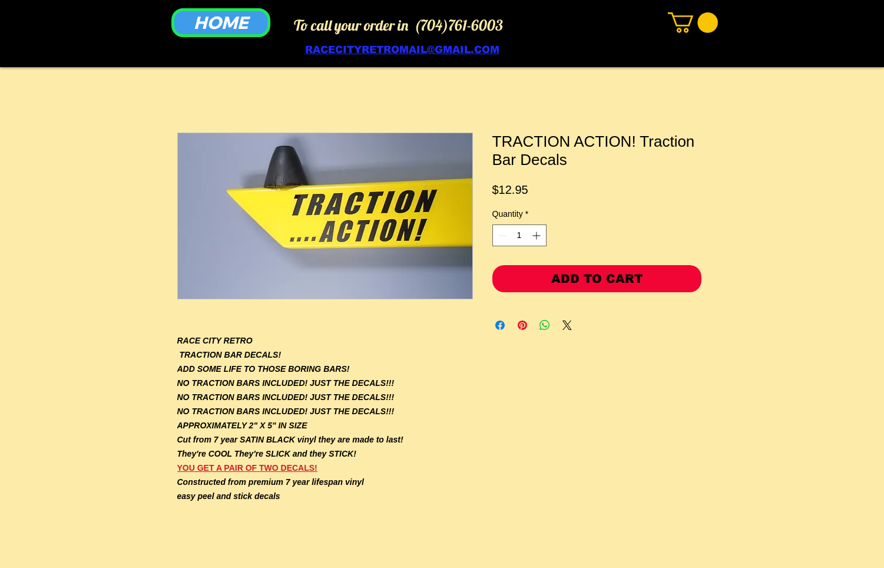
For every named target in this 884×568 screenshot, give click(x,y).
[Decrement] (501, 235)
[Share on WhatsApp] (545, 325)
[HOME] (220, 22)
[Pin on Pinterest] (522, 325)
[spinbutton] (519, 235)
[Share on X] (567, 325)
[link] (693, 22)
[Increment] (537, 235)
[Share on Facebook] (500, 325)
